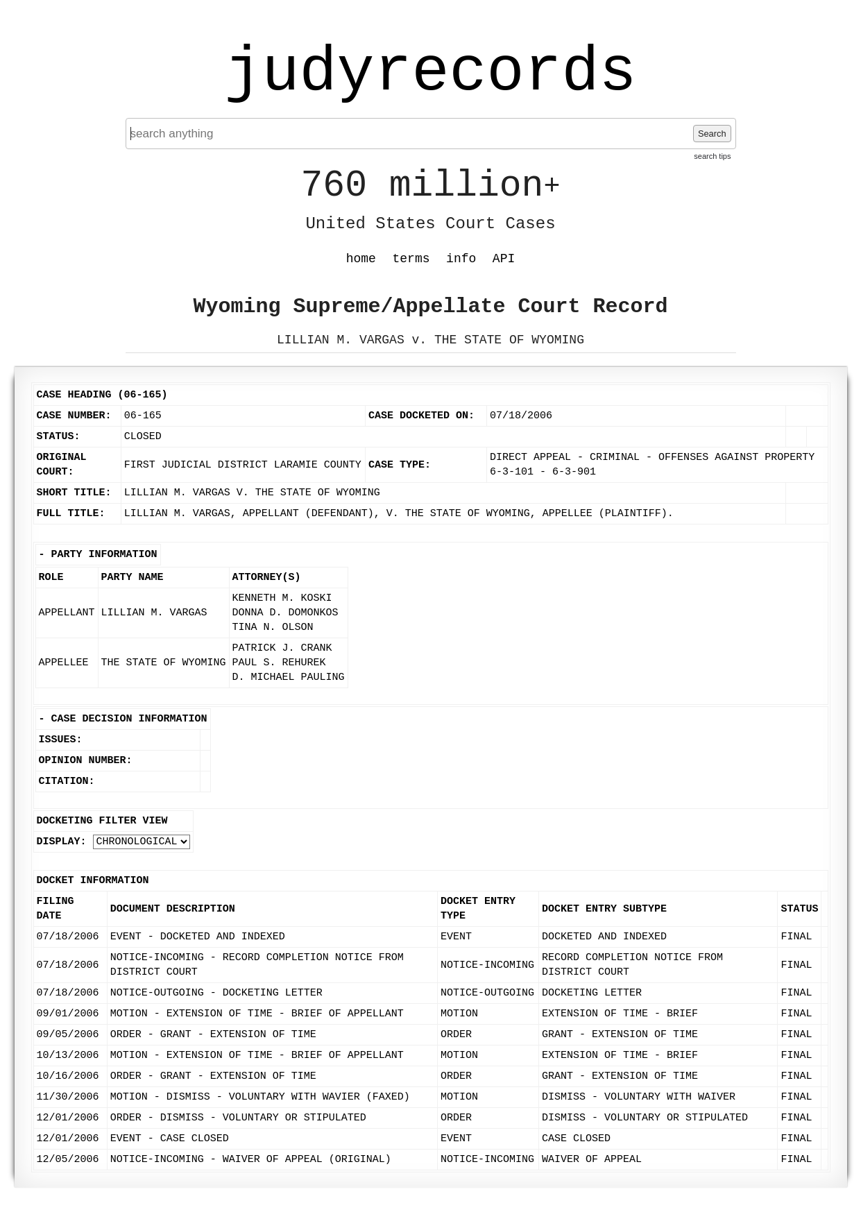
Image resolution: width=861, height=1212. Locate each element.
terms (411, 259)
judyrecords (430, 73)
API (504, 259)
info (461, 259)
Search (712, 133)
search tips (712, 156)
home (361, 259)
